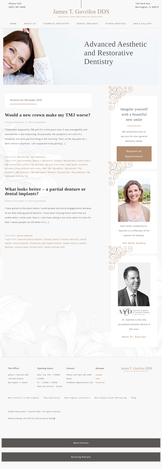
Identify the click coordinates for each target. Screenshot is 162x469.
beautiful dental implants (30, 239)
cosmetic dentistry (70, 239)
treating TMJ (22, 176)
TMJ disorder (71, 168)
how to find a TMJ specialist (30, 164)
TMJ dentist (57, 168)
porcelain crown (12, 168)
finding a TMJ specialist (65, 160)
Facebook (100, 382)
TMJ (49, 168)
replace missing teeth (54, 247)
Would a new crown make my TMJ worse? (48, 114)
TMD (44, 168)
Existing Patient (81, 457)
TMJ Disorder (23, 157)
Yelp (98, 378)
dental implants (21, 243)
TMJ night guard (38, 172)
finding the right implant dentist (46, 243)
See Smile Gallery (134, 243)
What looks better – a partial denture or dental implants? (45, 191)
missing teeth (21, 247)
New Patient (81, 443)
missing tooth (36, 247)
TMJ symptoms (78, 172)
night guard (71, 164)
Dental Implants (24, 235)
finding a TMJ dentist (43, 160)
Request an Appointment (134, 153)
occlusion (83, 164)
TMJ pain (51, 172)
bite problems (24, 160)
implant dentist (70, 243)
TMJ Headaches (38, 157)
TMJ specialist (63, 172)
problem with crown (31, 168)
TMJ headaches (22, 172)
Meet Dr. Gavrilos (134, 336)
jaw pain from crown (55, 164)
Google (99, 375)
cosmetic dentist (52, 239)
